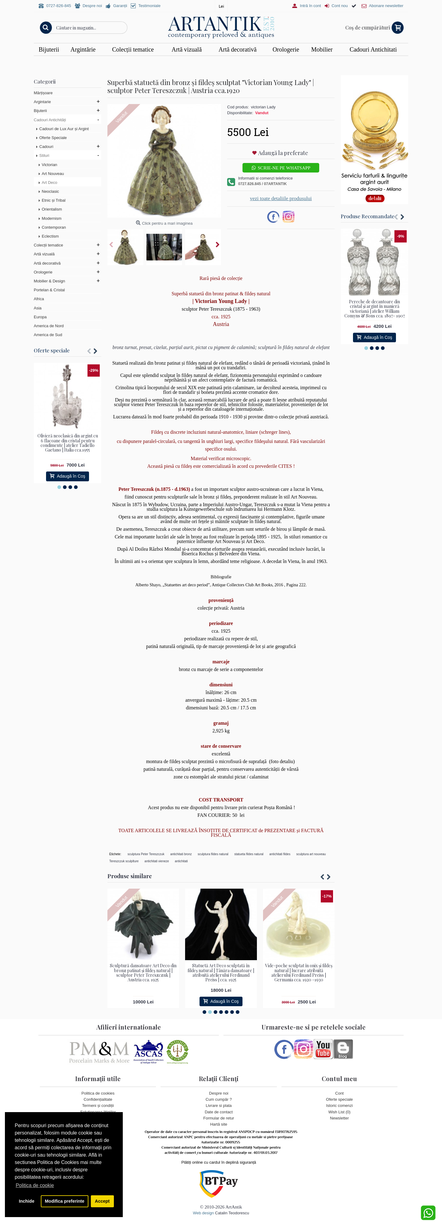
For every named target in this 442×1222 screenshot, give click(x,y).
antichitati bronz (181, 854)
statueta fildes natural (248, 854)
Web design (203, 1213)
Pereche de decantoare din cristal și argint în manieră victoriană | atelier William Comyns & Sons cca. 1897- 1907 (374, 309)
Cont (339, 1093)
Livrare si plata (219, 1105)
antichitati (181, 861)
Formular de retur (218, 1117)
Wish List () (339, 1111)
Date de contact (219, 1111)
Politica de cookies (97, 1093)
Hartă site (218, 1124)
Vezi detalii (304, 61)
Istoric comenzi (339, 1105)
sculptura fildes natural (213, 854)
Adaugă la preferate (283, 152)
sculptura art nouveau (311, 854)
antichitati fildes (279, 854)
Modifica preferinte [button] (64, 1201)
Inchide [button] (26, 1201)
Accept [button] (102, 1201)
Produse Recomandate (367, 216)
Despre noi (218, 1093)
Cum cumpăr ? (219, 1099)
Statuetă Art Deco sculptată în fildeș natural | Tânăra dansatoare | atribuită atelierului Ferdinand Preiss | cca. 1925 (221, 973)
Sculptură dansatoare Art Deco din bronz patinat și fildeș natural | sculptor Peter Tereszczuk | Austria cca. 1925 (143, 973)
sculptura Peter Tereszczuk (146, 854)
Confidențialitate (98, 1099)
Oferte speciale (52, 350)
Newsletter (339, 1117)
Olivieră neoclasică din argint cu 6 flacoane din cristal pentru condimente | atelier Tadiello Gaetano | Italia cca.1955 (67, 443)
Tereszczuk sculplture (124, 861)
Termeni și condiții (98, 1105)
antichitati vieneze (157, 861)
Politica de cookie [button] (35, 1185)
